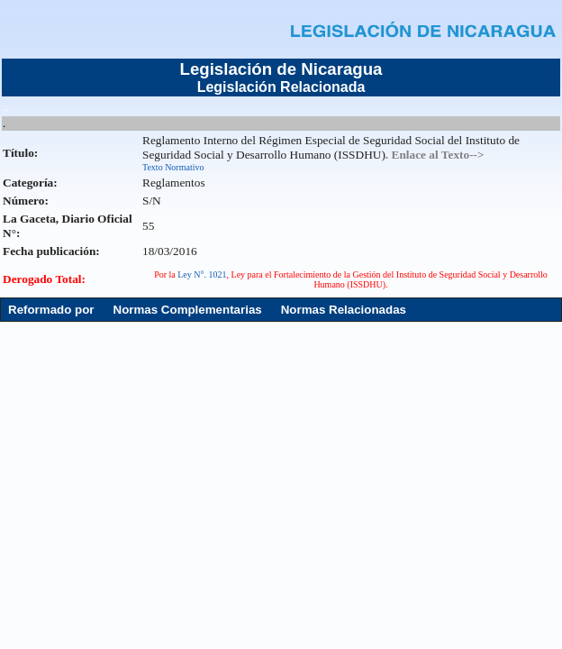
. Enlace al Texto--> (435, 154)
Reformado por (51, 309)
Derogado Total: (44, 279)
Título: (20, 153)
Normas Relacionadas (343, 309)
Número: (26, 200)
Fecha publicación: (51, 251)
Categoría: (30, 182)
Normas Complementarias (187, 309)
